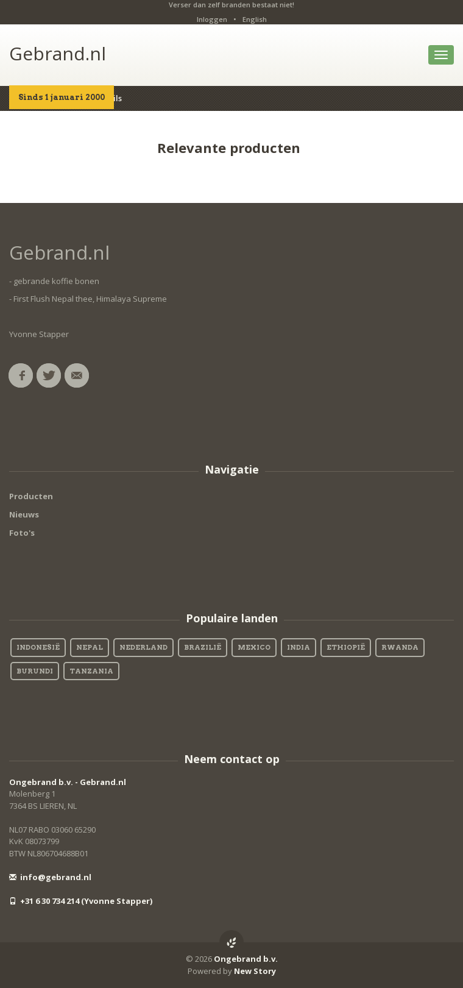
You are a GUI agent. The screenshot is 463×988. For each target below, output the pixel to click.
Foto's (22, 532)
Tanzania (91, 671)
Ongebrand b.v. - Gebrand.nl (67, 782)
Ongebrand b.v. (246, 958)
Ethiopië (346, 647)
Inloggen (212, 19)
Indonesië (38, 647)
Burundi (34, 671)
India (298, 647)
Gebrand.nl (57, 53)
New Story (255, 970)
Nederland (143, 647)
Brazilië (202, 647)
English (254, 19)
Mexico (254, 647)
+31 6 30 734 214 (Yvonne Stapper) (80, 900)
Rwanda (400, 647)
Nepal (89, 647)
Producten (31, 496)
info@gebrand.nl (50, 877)
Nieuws (24, 514)
